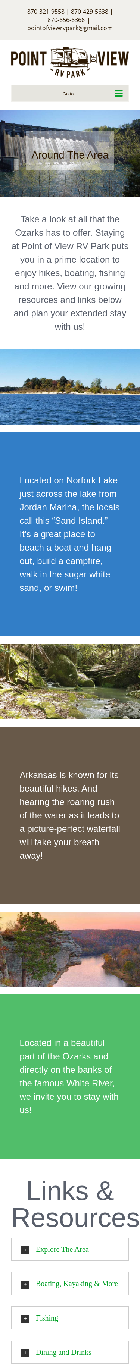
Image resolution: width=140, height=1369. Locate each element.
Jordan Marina (48, 507)
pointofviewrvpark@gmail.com (70, 28)
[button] (70, 1249)
